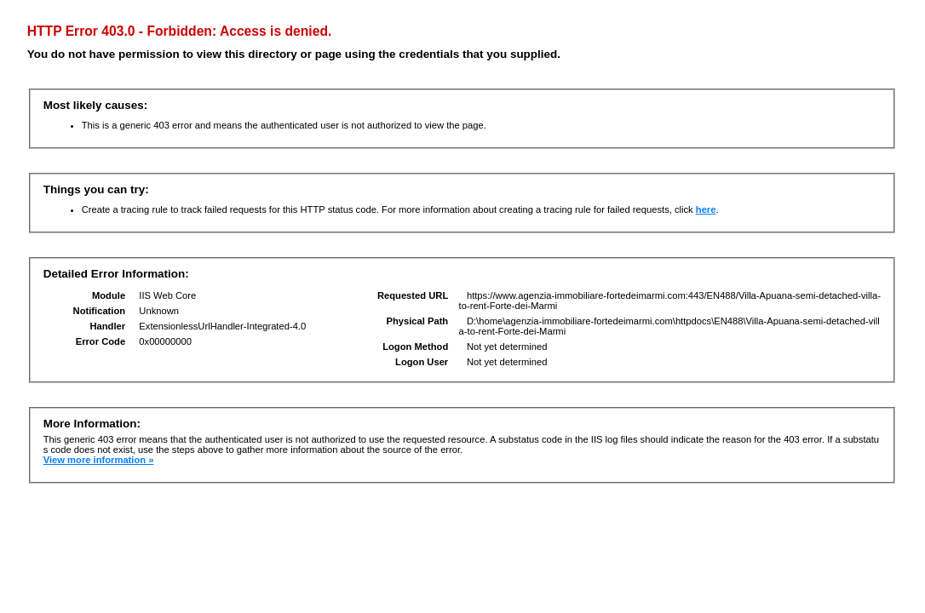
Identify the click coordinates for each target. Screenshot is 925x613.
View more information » (98, 460)
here (706, 209)
